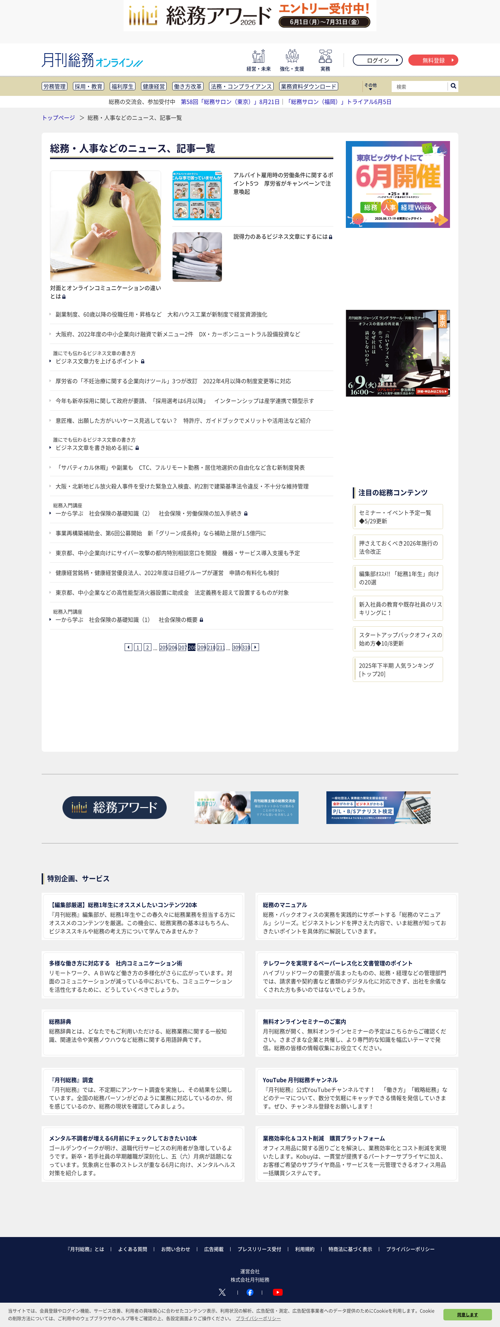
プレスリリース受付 (259, 1248)
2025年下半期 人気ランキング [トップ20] (396, 669)
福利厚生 (122, 86)
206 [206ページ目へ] (172, 647)
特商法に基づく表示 (350, 1248)
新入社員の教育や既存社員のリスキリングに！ (400, 608)
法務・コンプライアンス (241, 86)
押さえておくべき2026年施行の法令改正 (398, 547)
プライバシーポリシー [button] (258, 1318)
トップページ (58, 117)
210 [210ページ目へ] (210, 647)
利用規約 (305, 1248)
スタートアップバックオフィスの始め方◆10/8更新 (400, 638)
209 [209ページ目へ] (201, 647)
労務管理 (54, 86)
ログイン (383, 60)
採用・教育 (88, 86)
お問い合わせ (175, 1248)
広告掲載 (214, 1248)
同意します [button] (467, 1314)
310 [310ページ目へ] (245, 647)
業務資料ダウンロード (308, 86)
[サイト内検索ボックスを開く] (453, 86)
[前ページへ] (128, 647)
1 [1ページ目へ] (137, 647)
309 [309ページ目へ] (236, 647)
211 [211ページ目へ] (220, 647)
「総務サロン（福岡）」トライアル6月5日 (338, 101)
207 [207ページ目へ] (182, 647)
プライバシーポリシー (410, 1248)
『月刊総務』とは (84, 1248)
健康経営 (154, 86)
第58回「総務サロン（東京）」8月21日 (230, 101)
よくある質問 (132, 1248)
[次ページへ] (255, 647)
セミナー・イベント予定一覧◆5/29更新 (395, 516)
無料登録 (439, 60)
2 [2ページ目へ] (147, 647)
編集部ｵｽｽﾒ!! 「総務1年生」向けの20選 (399, 577)
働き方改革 (188, 86)
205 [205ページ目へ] (163, 647)
